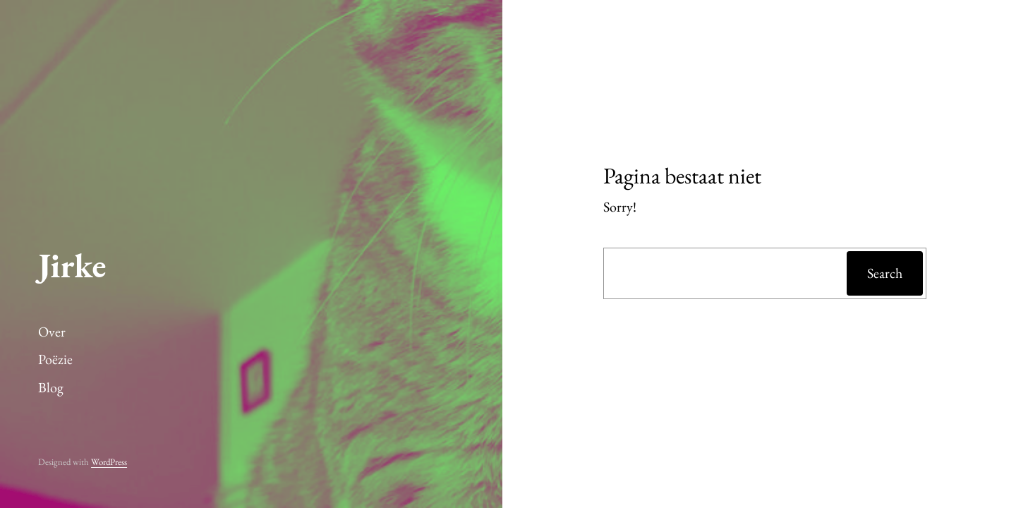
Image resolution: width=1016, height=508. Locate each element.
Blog (51, 387)
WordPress (109, 462)
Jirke (72, 265)
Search (884, 273)
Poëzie (55, 359)
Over (52, 331)
